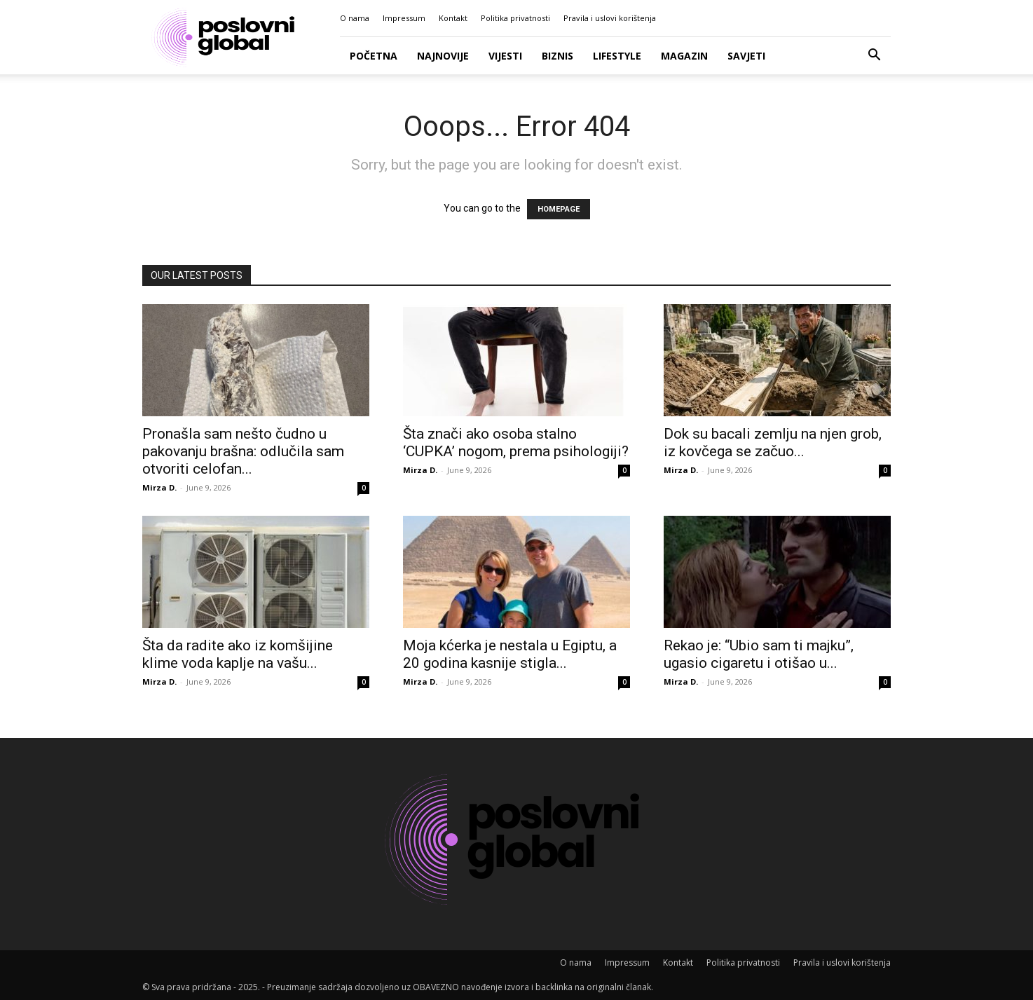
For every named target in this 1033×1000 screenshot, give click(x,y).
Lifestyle (617, 55)
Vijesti (505, 55)
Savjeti (746, 55)
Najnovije (443, 55)
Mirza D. (159, 487)
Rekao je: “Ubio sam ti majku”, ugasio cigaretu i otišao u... (759, 654)
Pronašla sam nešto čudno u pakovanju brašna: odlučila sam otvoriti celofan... (243, 451)
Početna (373, 55)
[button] (874, 56)
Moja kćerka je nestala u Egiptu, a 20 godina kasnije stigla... (510, 654)
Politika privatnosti (515, 18)
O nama (354, 18)
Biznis (557, 55)
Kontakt (453, 18)
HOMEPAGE (559, 209)
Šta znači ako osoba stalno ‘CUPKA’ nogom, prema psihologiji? (516, 442)
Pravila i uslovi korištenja (609, 18)
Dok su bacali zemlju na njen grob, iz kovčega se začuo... (773, 442)
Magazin (684, 55)
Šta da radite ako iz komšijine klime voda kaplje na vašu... (237, 654)
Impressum (404, 18)
